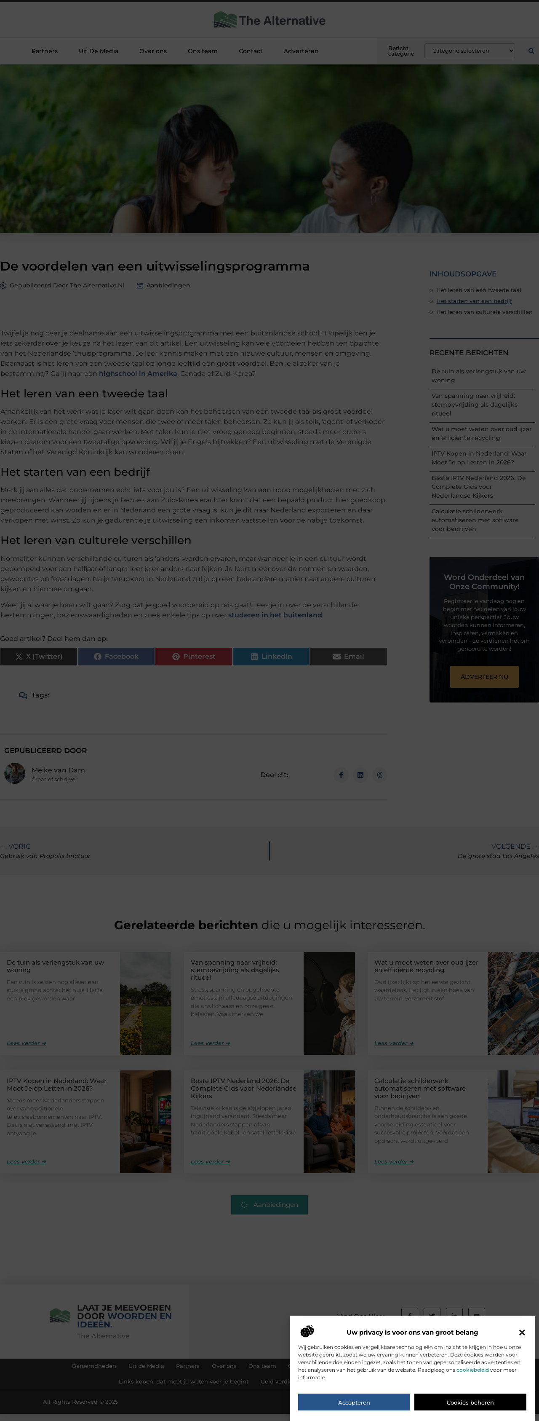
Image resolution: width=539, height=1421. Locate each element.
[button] (522, 1332)
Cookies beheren (470, 1402)
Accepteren (354, 1402)
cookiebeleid (472, 1370)
